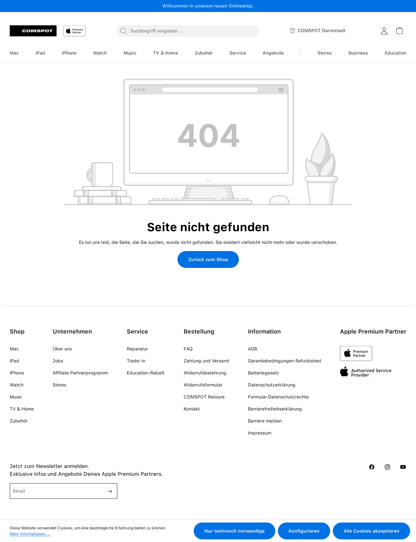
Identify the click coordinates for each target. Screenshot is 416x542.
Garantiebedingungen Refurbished (284, 360)
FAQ (188, 348)
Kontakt (192, 408)
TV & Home (22, 408)
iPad (14, 360)
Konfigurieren (304, 531)
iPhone (17, 372)
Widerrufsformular (203, 384)
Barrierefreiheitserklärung (275, 408)
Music (16, 396)
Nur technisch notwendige (234, 531)
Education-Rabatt (145, 372)
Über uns (62, 348)
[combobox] (188, 31)
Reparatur (137, 348)
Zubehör (19, 420)
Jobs (58, 360)
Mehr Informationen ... (30, 534)
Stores (59, 384)
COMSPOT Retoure (204, 396)
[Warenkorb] (399, 30)
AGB (252, 348)
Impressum (259, 432)
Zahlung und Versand (206, 360)
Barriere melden (265, 420)
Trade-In (136, 360)
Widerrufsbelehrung (205, 372)
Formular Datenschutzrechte (278, 396)
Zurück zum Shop (208, 259)
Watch (16, 384)
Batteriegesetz (263, 372)
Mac (14, 348)
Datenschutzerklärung (271, 384)
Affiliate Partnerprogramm (80, 372)
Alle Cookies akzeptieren (371, 531)
